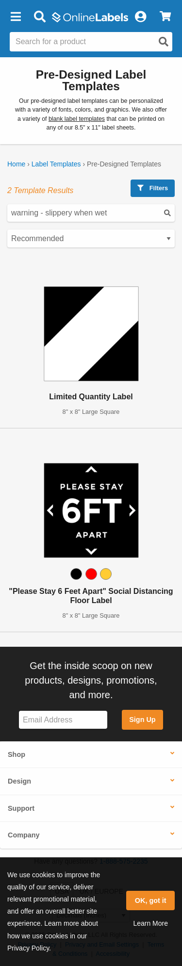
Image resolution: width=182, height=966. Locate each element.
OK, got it (150, 900)
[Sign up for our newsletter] (63, 720)
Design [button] (19, 781)
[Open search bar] (39, 17)
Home (16, 164)
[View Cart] (165, 17)
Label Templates (56, 164)
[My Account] (140, 17)
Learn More (150, 923)
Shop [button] (16, 754)
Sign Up (142, 719)
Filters (152, 188)
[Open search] (163, 41)
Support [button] (21, 808)
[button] (15, 17)
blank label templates (77, 118)
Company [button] (24, 835)
